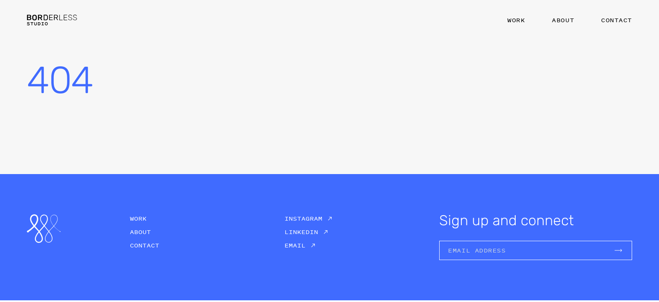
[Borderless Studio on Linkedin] (306, 232)
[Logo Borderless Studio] (52, 20)
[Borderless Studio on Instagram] (308, 218)
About (563, 20)
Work (516, 20)
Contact (616, 20)
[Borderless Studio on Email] (300, 245)
